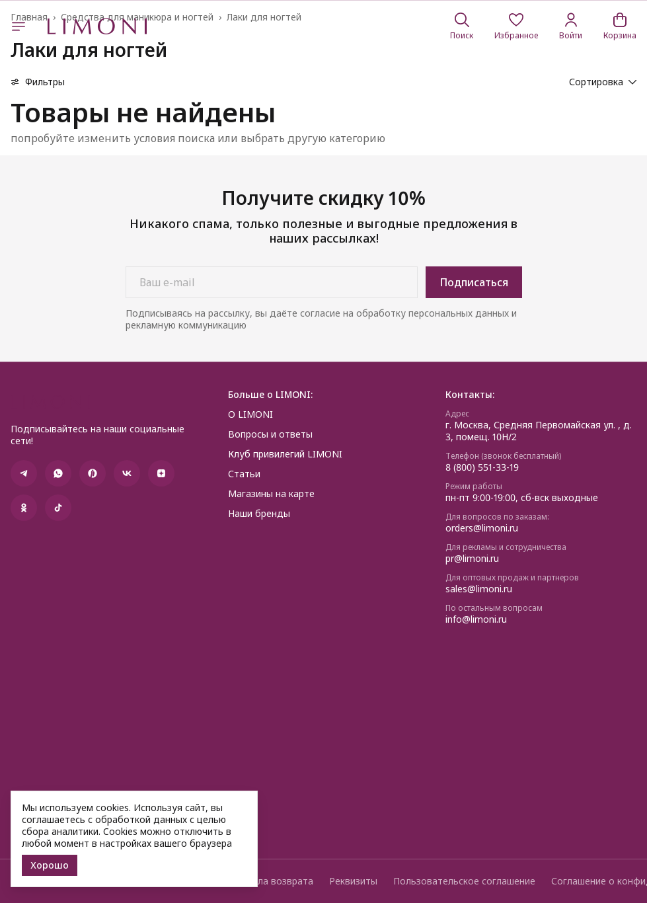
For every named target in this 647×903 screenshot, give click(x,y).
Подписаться (473, 282)
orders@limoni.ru (481, 528)
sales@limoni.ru (478, 589)
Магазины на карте (271, 494)
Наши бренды (259, 514)
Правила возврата (271, 881)
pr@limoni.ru (472, 559)
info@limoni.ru (476, 619)
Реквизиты (353, 881)
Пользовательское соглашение (464, 881)
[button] (516, 26)
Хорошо (49, 865)
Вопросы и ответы (270, 434)
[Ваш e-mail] (271, 282)
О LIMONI (250, 414)
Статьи (244, 474)
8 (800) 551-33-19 (482, 467)
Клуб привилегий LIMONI (285, 454)
